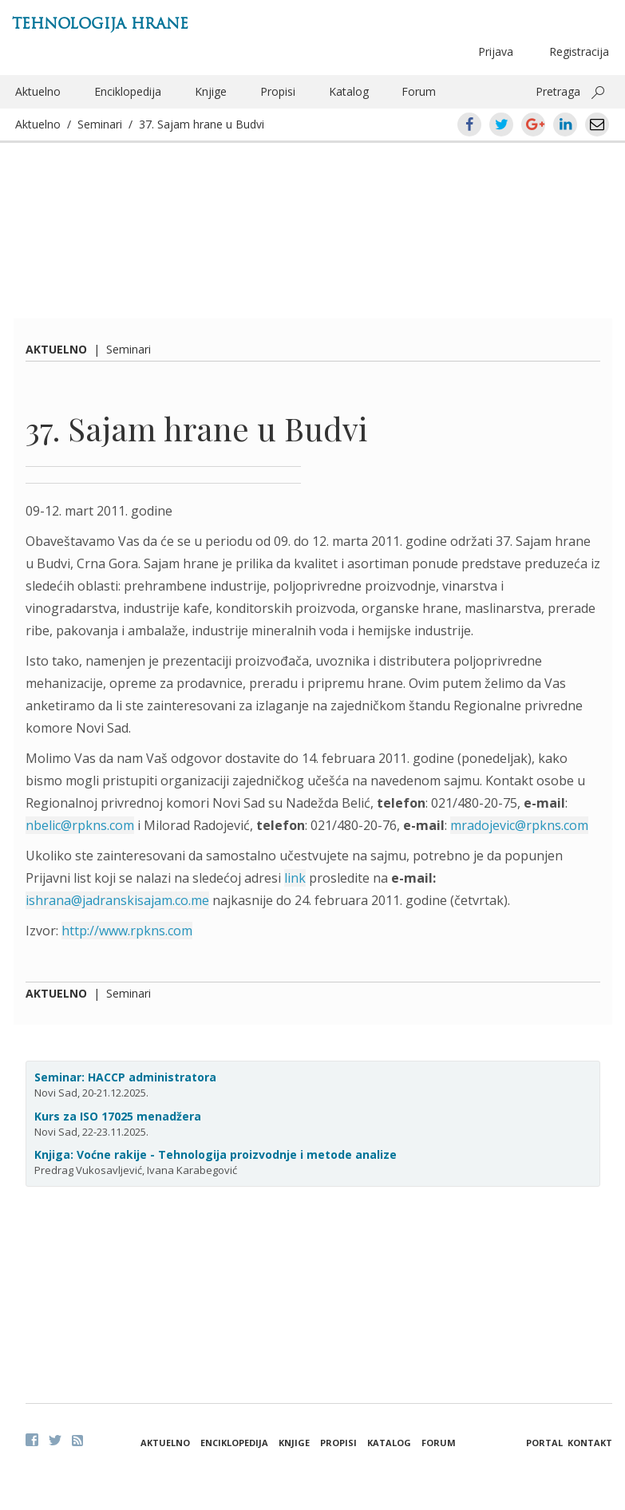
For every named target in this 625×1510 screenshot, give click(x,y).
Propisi (277, 91)
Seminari (99, 124)
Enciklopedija (127, 91)
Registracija (579, 51)
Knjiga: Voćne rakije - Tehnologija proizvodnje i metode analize (215, 1154)
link (295, 878)
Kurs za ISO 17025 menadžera (117, 1116)
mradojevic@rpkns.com (519, 825)
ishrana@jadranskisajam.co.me (117, 900)
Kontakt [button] (590, 1443)
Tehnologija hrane (100, 23)
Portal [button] (544, 1443)
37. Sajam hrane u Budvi (201, 124)
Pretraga (558, 91)
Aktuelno (38, 91)
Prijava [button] (495, 51)
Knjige (211, 91)
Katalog (349, 91)
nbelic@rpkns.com (80, 825)
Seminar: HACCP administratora (125, 1077)
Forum (419, 91)
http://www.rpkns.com (126, 930)
